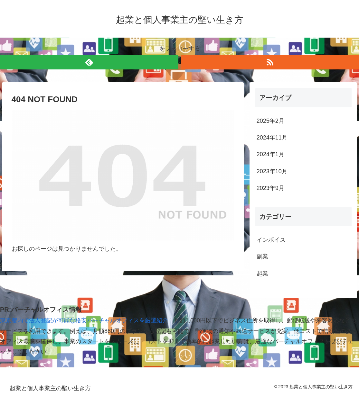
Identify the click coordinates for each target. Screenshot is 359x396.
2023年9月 (270, 188)
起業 (262, 273)
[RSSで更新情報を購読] (270, 62)
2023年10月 (272, 171)
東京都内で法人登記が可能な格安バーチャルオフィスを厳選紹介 (84, 320)
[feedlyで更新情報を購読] (89, 62)
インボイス (271, 240)
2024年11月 (272, 137)
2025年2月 (270, 121)
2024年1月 (270, 154)
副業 (262, 256)
